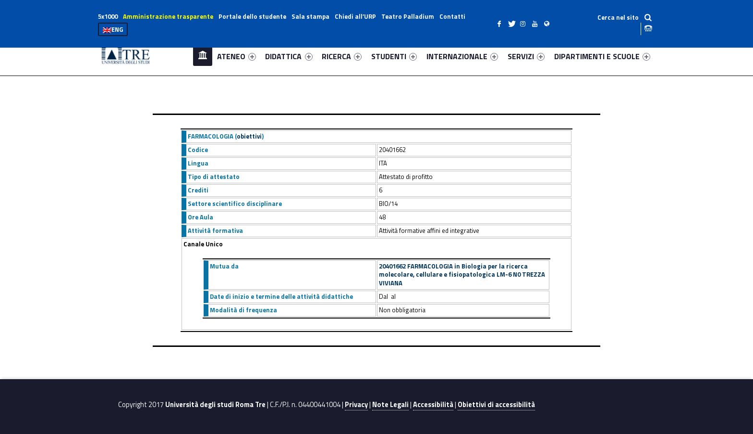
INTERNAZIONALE (462, 56)
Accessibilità (433, 404)
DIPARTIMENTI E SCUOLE (602, 56)
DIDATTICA (288, 56)
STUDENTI (394, 56)
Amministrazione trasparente (168, 16)
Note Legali (390, 404)
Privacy (356, 404)
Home (202, 56)
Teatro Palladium (407, 16)
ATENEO (236, 56)
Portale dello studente (252, 16)
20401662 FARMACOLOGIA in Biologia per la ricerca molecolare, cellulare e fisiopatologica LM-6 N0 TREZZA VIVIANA (462, 274)
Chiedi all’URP (355, 16)
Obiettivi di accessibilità (496, 404)
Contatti (452, 16)
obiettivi (249, 136)
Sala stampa (310, 16)
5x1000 (108, 16)
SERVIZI (526, 56)
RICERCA (342, 56)
